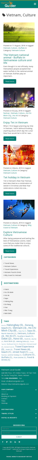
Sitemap (4, 403)
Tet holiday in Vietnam (16, 177)
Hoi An (15, 115)
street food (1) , (21, 352)
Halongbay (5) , (16, 324)
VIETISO (29, 456)
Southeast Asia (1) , (13, 344)
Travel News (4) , (22, 349)
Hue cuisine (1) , (20, 357)
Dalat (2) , (7, 338)
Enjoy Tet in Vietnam (15, 122)
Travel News (8, 263)
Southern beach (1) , (25, 336)
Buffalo (22, 48)
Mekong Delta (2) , (23, 341)
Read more (9, 81)
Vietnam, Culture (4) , (18, 334)
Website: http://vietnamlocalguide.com (15, 384)
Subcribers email (19, 425)
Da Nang (7, 304)
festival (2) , (23, 344)
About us (4, 394)
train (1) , (10, 349)
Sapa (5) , (31, 330)
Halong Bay (8, 301)
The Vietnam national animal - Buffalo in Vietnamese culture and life (17, 58)
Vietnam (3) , (20, 327)
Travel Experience (10, 269)
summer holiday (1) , (15, 355)
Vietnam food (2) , (9, 347)
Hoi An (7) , (12, 336)
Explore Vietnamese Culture (15, 233)
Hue (5, 307)
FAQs (3, 401)
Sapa (5, 298)
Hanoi (6, 289)
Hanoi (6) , (19, 338)
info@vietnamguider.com (15, 381)
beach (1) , (7, 352)
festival (6, 113)
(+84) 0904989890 (11, 378)
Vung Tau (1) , (22, 331)
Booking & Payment (8, 396)
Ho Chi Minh (8, 292)
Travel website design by (16, 456)
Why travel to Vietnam (12, 275)
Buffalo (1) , (7, 357)
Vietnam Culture (18, 50)
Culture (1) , (29, 354)
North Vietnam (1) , (9, 333)
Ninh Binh (7, 313)
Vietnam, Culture (10, 48)
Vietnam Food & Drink (12, 272)
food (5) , (28, 339)
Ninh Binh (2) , (10, 341)
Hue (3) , (4, 325)
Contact (4, 399)
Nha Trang (7, 310)
